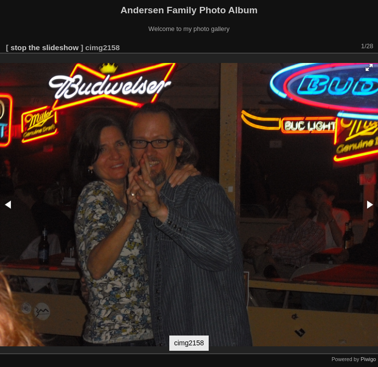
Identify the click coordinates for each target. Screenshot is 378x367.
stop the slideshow (44, 47)
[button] (369, 67)
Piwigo (368, 359)
